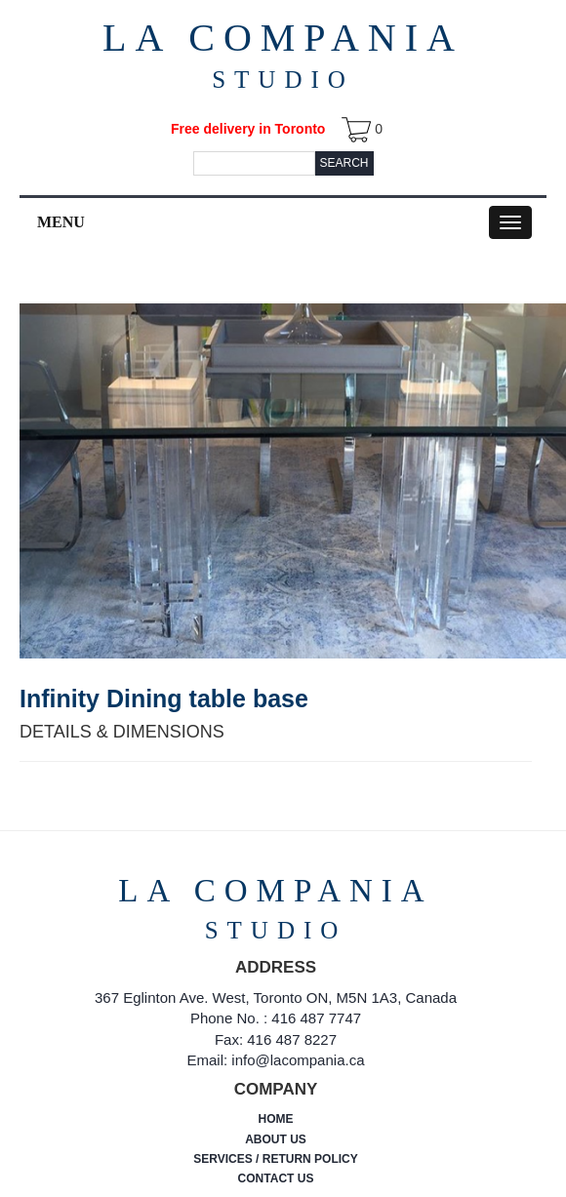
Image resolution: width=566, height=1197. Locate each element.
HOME (276, 1119)
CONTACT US (276, 1178)
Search (343, 163)
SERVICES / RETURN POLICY (275, 1159)
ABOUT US (275, 1139)
